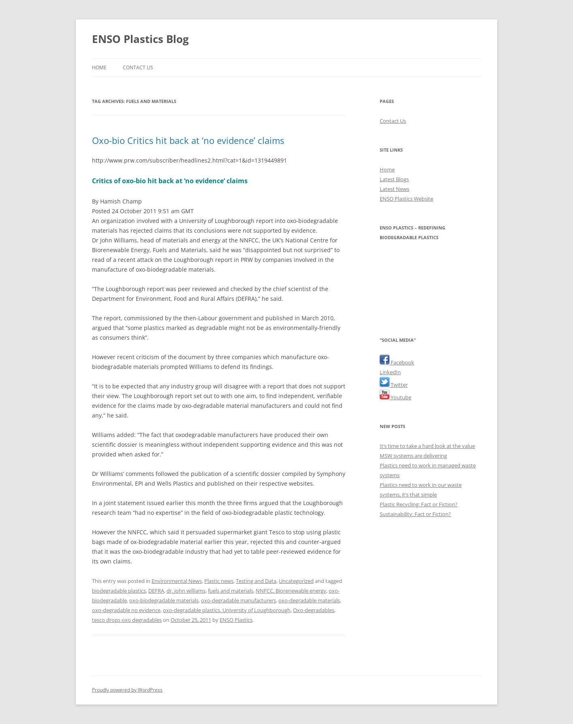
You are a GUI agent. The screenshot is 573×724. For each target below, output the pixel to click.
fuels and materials (230, 590)
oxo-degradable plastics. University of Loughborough (227, 610)
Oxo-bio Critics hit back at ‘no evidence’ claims (188, 140)
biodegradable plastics (119, 590)
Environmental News (177, 581)
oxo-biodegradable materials (164, 600)
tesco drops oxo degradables (127, 619)
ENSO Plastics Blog (140, 39)
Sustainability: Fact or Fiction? (415, 514)
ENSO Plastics (236, 619)
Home (99, 67)
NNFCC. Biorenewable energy (291, 590)
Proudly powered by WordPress (127, 689)
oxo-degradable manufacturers (238, 600)
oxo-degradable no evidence (126, 610)
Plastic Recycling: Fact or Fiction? (419, 504)
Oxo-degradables (313, 610)
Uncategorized (296, 581)
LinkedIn (390, 372)
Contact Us (138, 67)
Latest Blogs (394, 179)
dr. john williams (186, 590)
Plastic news (218, 581)
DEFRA (156, 590)
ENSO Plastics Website (406, 198)
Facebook (397, 362)
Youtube (395, 397)
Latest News (394, 189)
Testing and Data (256, 581)
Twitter (394, 384)
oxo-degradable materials (309, 600)
